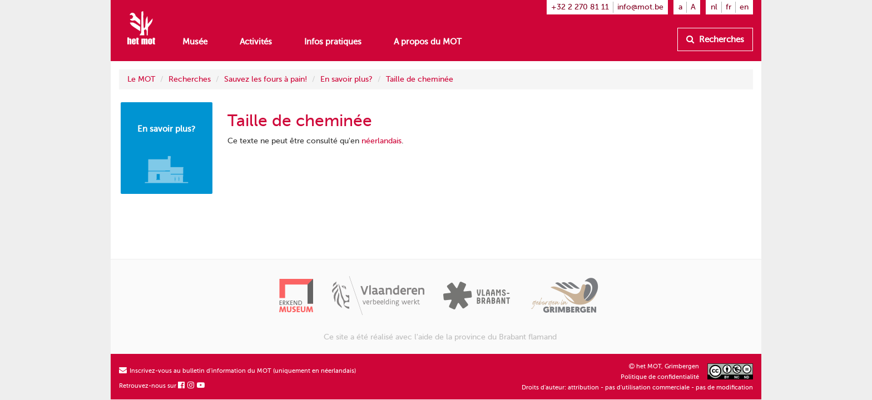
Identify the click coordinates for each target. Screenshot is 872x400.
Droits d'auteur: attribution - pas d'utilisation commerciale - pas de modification (637, 387)
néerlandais (381, 141)
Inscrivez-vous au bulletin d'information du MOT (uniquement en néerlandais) (237, 370)
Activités (256, 42)
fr (728, 7)
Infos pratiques (332, 42)
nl (714, 7)
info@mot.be (640, 7)
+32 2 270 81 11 (580, 7)
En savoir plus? (346, 79)
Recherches (715, 39)
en (744, 7)
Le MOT (141, 79)
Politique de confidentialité (660, 377)
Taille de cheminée (419, 79)
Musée (194, 42)
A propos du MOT (428, 42)
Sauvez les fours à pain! (265, 79)
